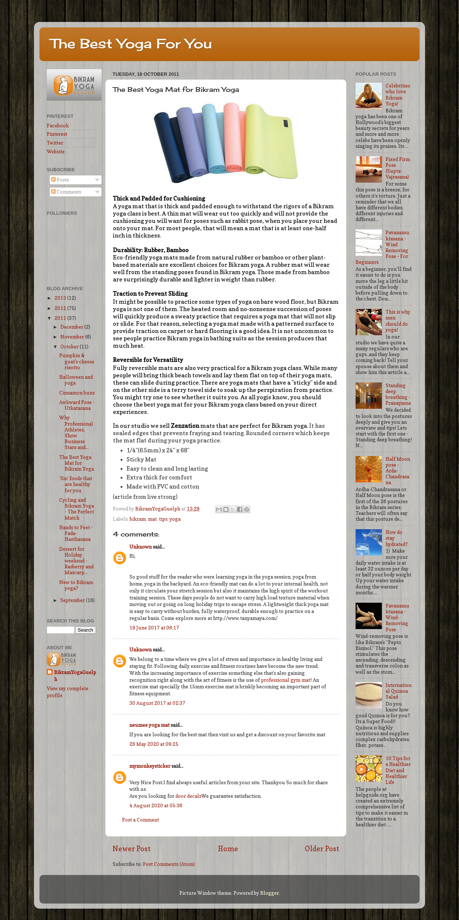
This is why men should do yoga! (398, 321)
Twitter (55, 143)
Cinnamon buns (77, 393)
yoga (175, 519)
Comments (66, 192)
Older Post (322, 849)
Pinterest (57, 134)
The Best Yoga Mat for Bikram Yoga (76, 463)
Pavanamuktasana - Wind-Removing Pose (397, 617)
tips (163, 519)
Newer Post (132, 849)
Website (56, 151)
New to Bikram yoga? (76, 585)
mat (152, 519)
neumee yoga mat (149, 725)
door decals (188, 796)
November (72, 337)
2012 (60, 308)
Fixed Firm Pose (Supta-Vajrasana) (398, 168)
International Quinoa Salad (398, 691)
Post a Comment (140, 820)
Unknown (140, 547)
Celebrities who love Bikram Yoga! (398, 94)
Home (228, 849)
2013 (60, 298)
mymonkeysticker (149, 766)
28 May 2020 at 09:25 (153, 744)
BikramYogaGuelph (158, 509)
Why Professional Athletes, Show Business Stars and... (76, 432)
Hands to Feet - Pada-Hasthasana (76, 533)
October (70, 346)
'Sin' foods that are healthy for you (75, 484)
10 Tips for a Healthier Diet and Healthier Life (398, 770)
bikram (138, 519)
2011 (60, 318)
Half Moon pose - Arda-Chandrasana (398, 471)
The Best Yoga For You (131, 43)
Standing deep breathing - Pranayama (398, 394)
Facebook (58, 125)
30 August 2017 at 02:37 (157, 703)
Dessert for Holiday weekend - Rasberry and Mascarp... (76, 561)
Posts (60, 180)
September (73, 600)
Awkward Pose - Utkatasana (77, 405)
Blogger (269, 893)
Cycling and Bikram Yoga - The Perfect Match (76, 509)
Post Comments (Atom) (169, 864)
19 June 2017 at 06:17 (154, 628)
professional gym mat (285, 680)
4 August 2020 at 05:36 (155, 805)
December (72, 327)
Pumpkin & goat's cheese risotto (76, 361)
